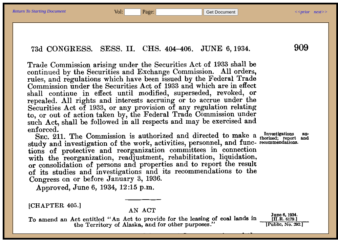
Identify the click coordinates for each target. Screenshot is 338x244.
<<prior (302, 11)
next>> (321, 11)
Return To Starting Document (39, 11)
